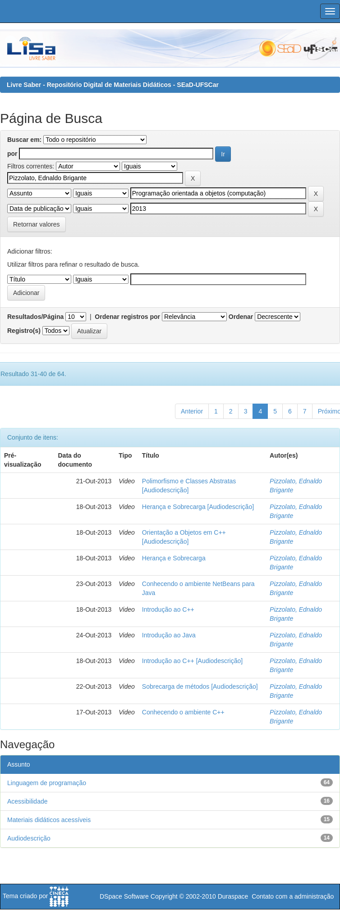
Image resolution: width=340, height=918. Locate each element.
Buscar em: (24, 139)
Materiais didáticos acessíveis (49, 819)
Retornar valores (36, 224)
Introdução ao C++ (168, 609)
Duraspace (233, 896)
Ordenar (241, 316)
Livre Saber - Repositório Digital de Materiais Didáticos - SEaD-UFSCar (113, 84)
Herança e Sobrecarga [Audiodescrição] (198, 506)
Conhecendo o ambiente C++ (183, 712)
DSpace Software (124, 896)
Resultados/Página (35, 316)
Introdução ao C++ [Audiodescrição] (192, 660)
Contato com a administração (293, 896)
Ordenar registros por (127, 316)
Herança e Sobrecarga (174, 558)
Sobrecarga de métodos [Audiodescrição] (200, 686)
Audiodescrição (29, 838)
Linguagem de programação (46, 782)
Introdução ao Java (169, 635)
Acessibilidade (27, 801)
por (12, 153)
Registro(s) (24, 330)
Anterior (192, 411)
